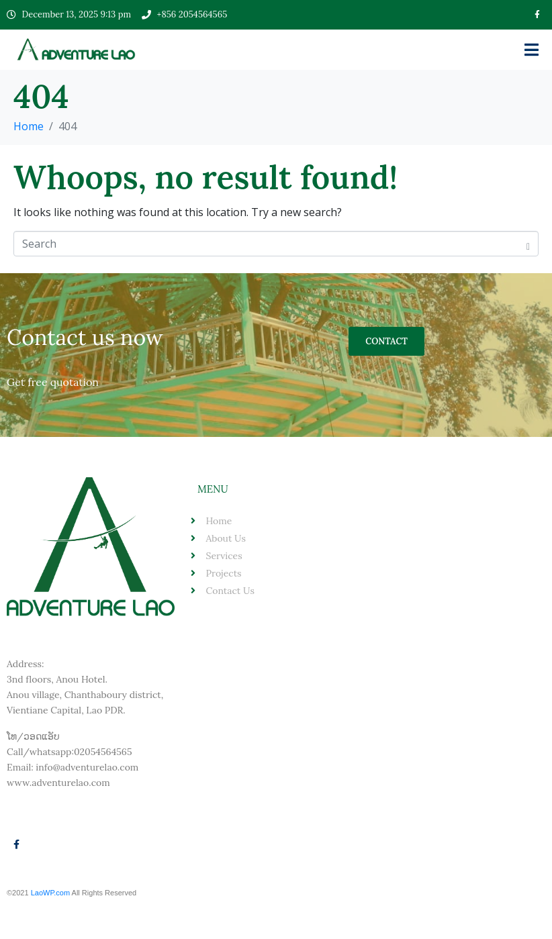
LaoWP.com (51, 893)
